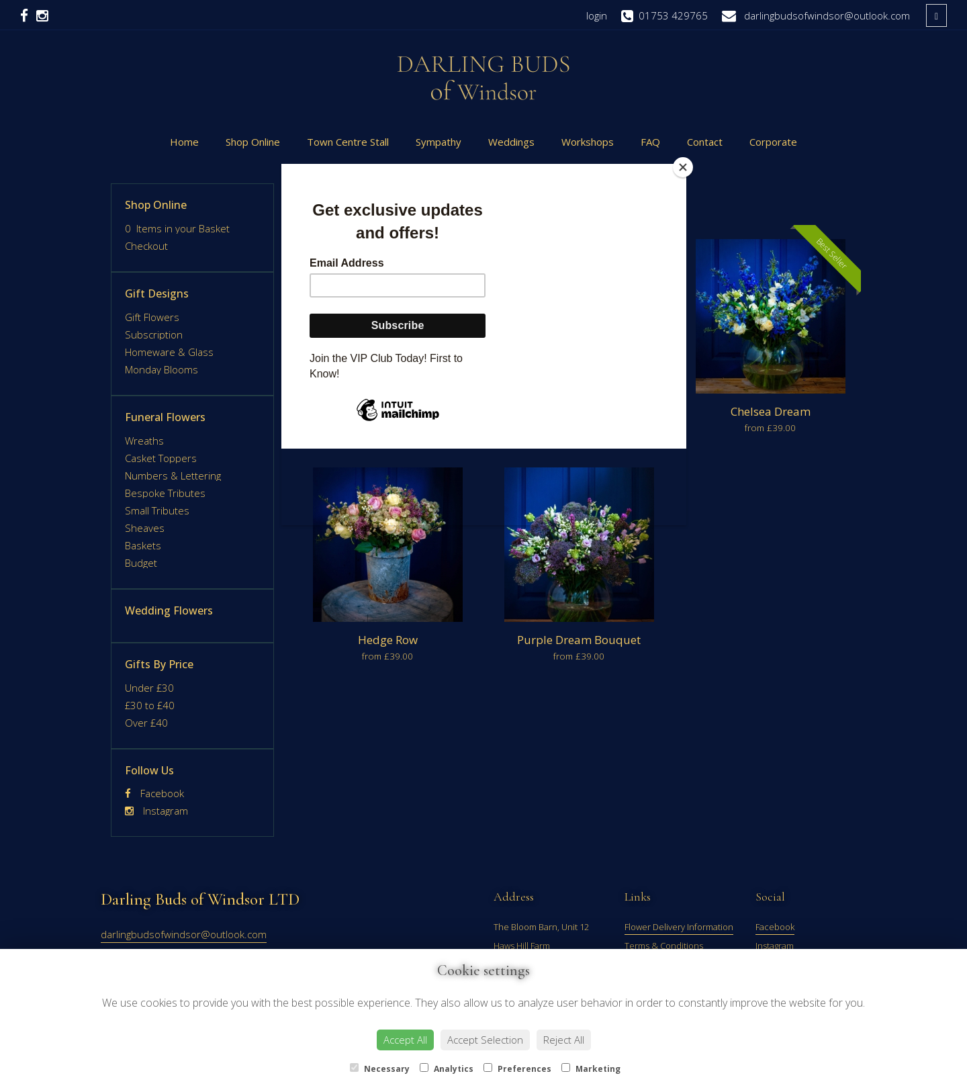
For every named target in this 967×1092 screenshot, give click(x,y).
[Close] (683, 167)
